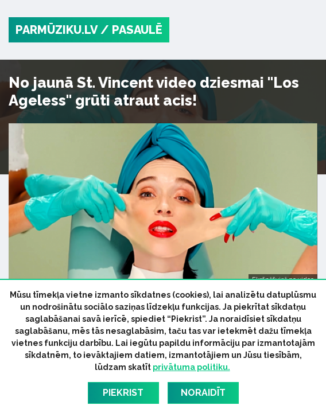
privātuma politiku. (191, 367)
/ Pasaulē (131, 30)
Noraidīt (203, 392)
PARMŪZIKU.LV (56, 30)
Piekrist (123, 392)
